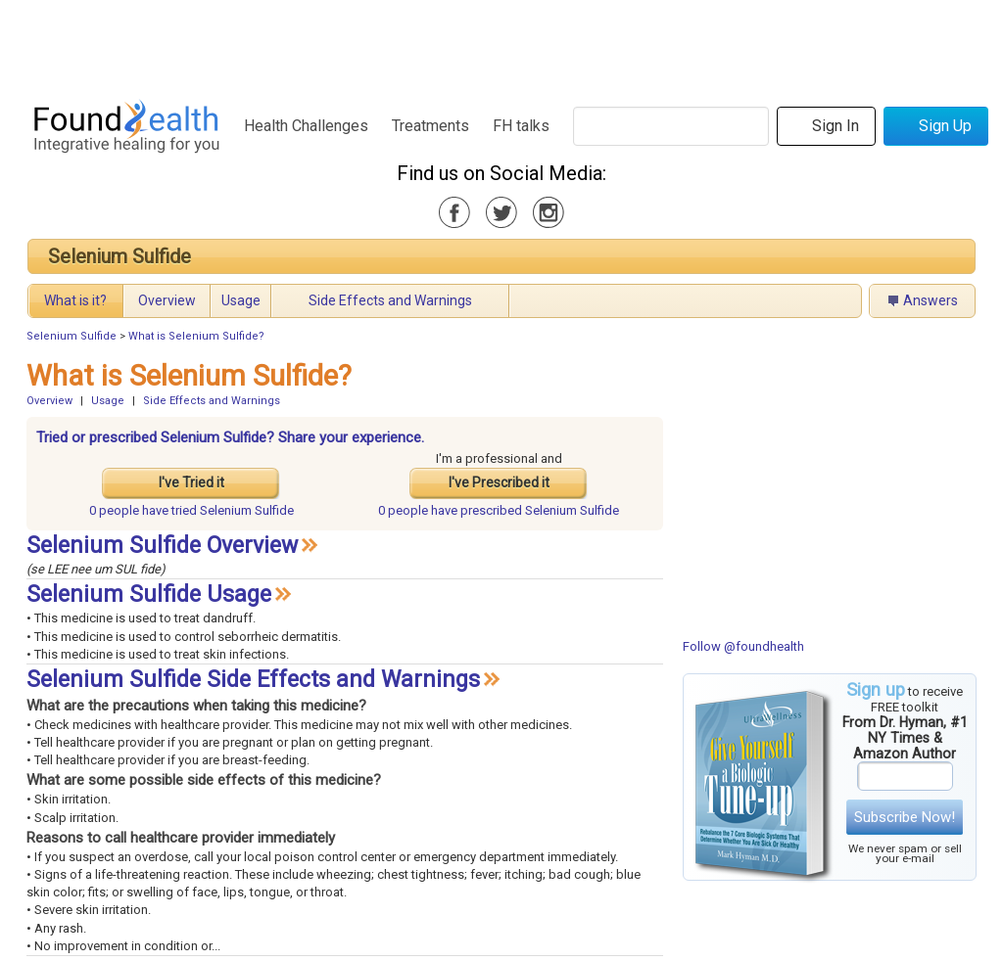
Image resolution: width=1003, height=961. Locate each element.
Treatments (430, 125)
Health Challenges (306, 125)
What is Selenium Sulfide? (196, 336)
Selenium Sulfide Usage (148, 594)
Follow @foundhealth (743, 646)
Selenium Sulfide (119, 256)
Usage (241, 300)
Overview (167, 300)
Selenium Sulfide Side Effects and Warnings (253, 679)
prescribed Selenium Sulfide (498, 510)
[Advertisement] (500, 44)
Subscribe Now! (904, 817)
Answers (930, 300)
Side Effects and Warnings (390, 300)
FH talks (521, 125)
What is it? (75, 300)
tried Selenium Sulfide (191, 510)
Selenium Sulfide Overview (162, 545)
